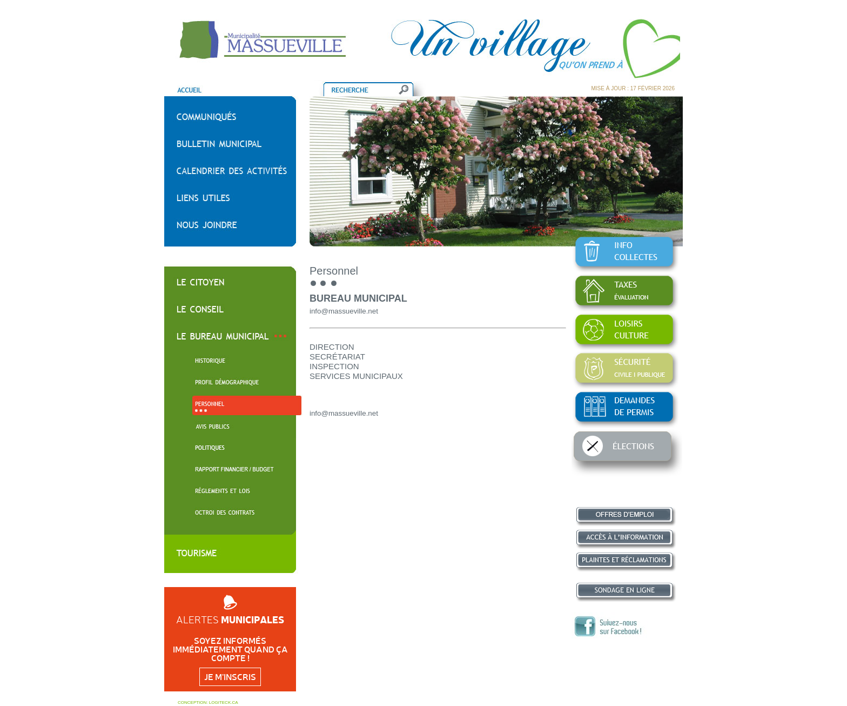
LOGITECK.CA (223, 702)
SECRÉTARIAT (337, 356)
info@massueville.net (344, 311)
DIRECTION (332, 346)
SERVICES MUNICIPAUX (356, 376)
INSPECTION (334, 366)
